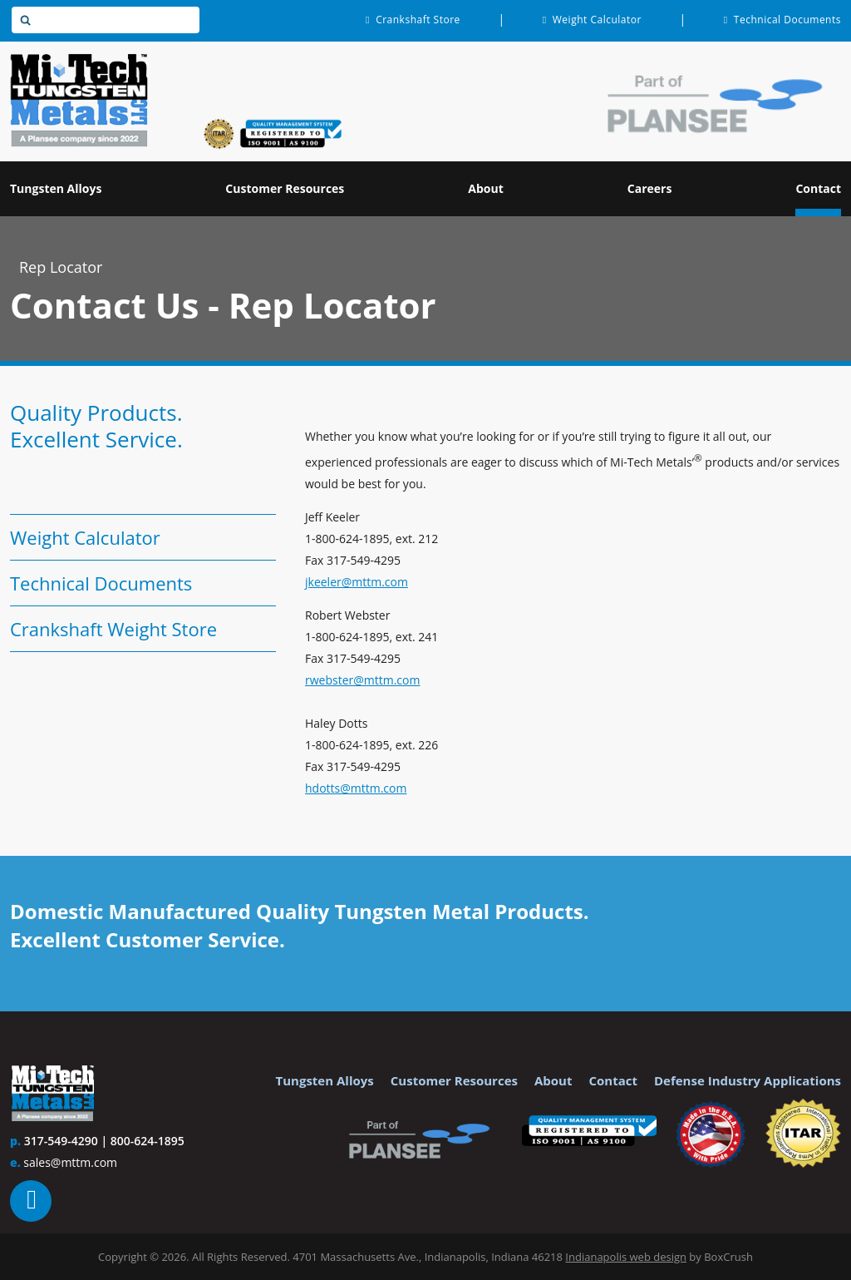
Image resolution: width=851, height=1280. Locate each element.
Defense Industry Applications (747, 1080)
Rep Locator (60, 267)
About (553, 1080)
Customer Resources (454, 1080)
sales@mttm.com (70, 1162)
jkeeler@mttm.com (356, 582)
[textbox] (105, 20)
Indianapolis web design (625, 1256)
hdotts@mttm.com (355, 788)
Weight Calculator (85, 537)
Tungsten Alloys (325, 1080)
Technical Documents (101, 583)
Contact (612, 1080)
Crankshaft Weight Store (113, 628)
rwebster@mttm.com (362, 680)
